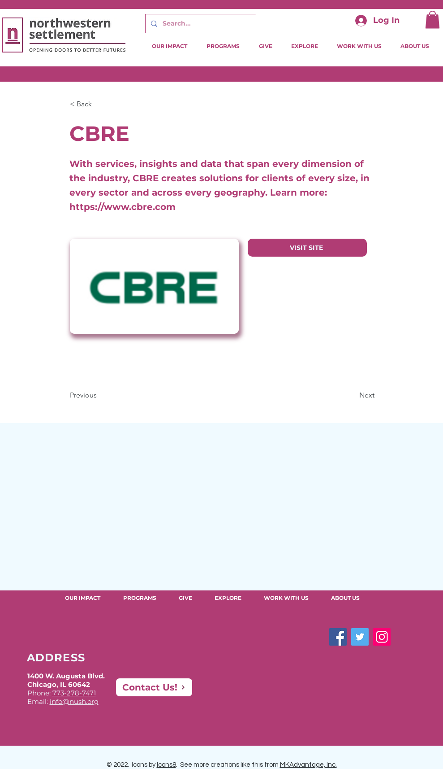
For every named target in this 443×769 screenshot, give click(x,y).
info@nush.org (74, 701)
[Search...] (200, 23)
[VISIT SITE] (307, 248)
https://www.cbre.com (122, 206)
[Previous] (99, 395)
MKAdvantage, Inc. (308, 764)
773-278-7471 (74, 693)
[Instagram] (382, 637)
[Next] (352, 395)
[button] (432, 19)
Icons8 (166, 764)
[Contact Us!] (154, 687)
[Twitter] (360, 637)
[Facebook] (338, 637)
